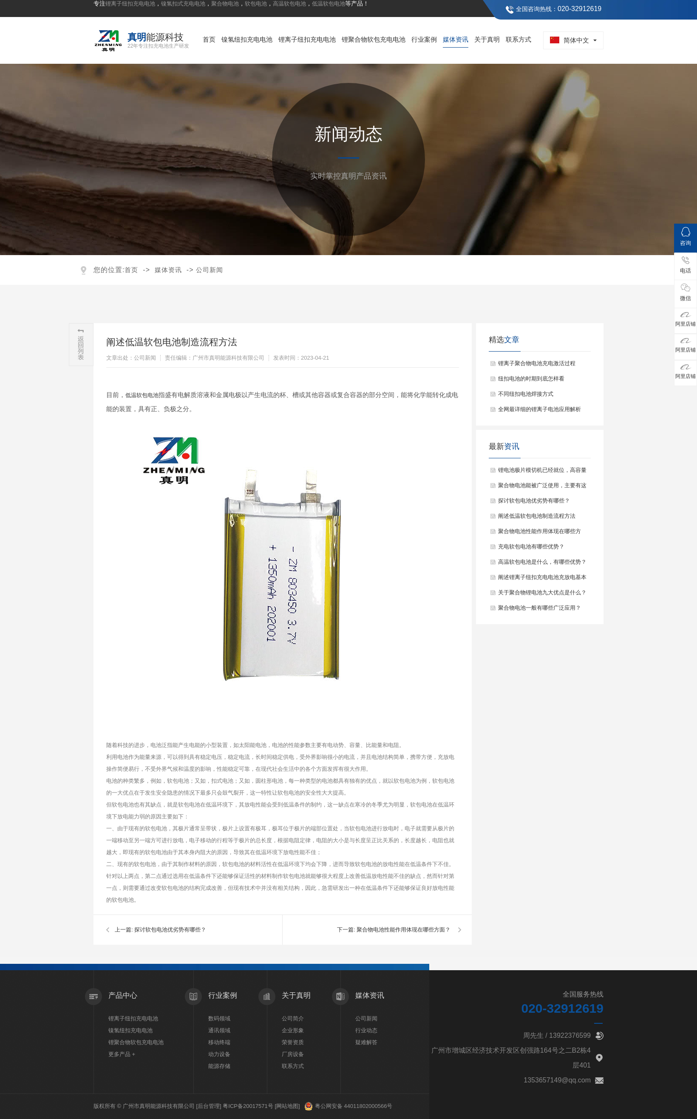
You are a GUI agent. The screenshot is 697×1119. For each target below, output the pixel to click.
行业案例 (424, 39)
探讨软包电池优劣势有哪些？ (170, 929)
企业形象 (293, 1030)
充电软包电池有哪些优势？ (531, 546)
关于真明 (487, 39)
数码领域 (219, 1018)
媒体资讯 (455, 39)
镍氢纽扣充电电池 (246, 39)
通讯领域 (219, 1030)
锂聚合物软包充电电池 (373, 39)
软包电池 (256, 3)
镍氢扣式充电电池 (183, 3)
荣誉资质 (293, 1042)
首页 (209, 39)
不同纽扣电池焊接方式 (525, 394)
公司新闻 (209, 269)
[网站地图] (287, 1106)
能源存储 (219, 1066)
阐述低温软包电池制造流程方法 (536, 516)
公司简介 (293, 1018)
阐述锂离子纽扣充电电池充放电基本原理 (542, 579)
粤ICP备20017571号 (248, 1106)
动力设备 (219, 1054)
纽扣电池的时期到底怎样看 (531, 378)
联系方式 (518, 39)
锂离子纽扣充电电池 (130, 3)
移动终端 (219, 1042)
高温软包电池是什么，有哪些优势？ (542, 562)
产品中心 (122, 995)
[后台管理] (208, 1106)
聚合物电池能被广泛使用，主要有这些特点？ (542, 487)
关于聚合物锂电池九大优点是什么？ (542, 592)
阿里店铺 (685, 319)
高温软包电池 (289, 3)
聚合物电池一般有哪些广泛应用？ (539, 608)
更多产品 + (121, 1054)
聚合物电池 (225, 3)
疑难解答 (366, 1042)
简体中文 (569, 40)
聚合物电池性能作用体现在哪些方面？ (403, 929)
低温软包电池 (328, 3)
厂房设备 (293, 1054)
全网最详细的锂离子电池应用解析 (539, 409)
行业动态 (366, 1030)
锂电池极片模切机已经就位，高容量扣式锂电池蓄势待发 (542, 472)
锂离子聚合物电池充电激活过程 (536, 363)
